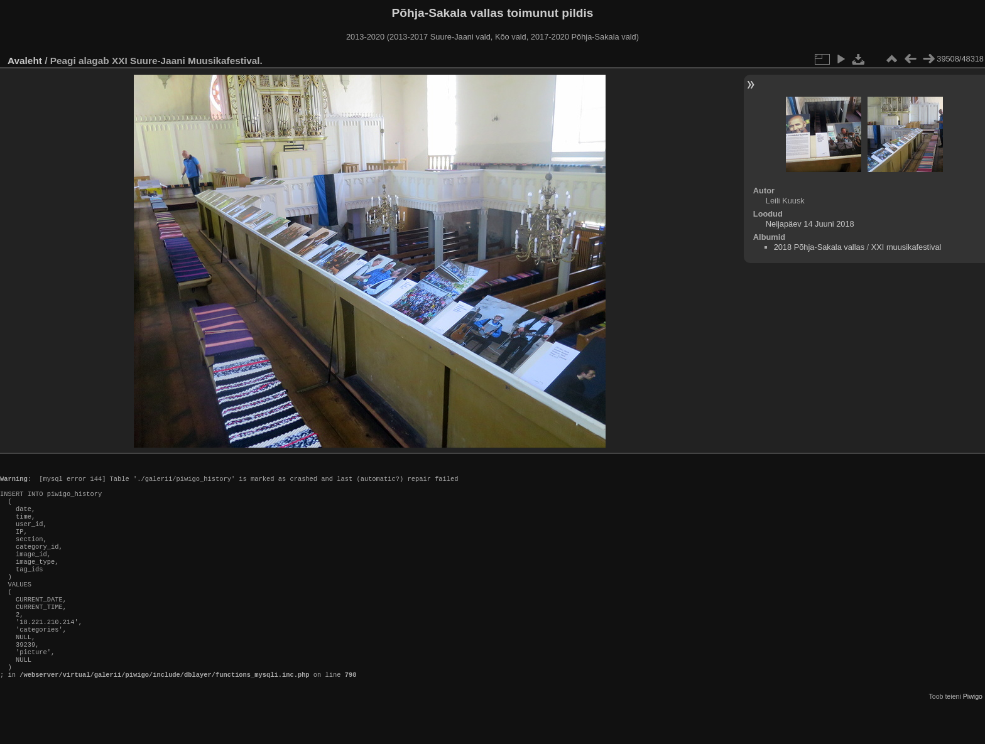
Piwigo (972, 734)
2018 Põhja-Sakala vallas (819, 247)
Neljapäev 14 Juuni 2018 (810, 224)
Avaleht (25, 60)
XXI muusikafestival (906, 247)
